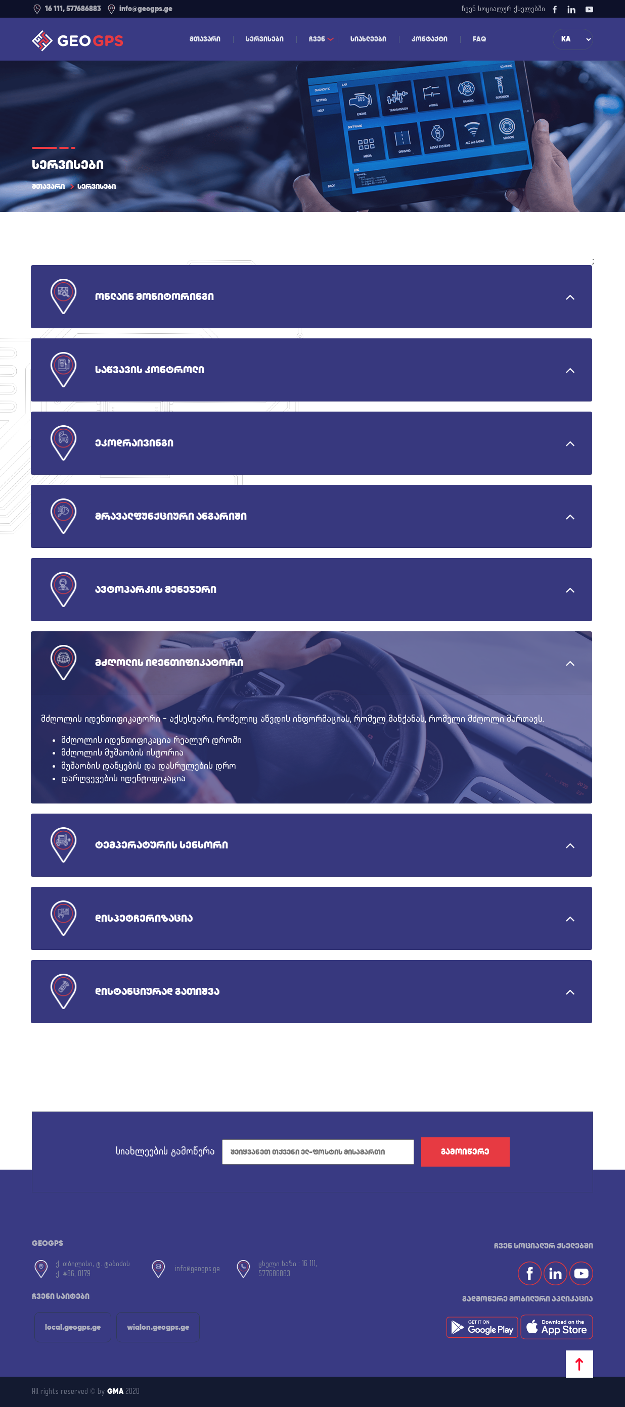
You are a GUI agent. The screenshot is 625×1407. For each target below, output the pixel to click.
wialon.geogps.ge (158, 1327)
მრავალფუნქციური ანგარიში (171, 516)
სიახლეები (368, 39)
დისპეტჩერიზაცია (144, 918)
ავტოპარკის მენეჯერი (155, 589)
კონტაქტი (430, 39)
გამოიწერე (465, 1151)
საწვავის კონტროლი (149, 369)
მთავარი (205, 39)
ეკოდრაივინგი (134, 442)
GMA (115, 1391)
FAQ (479, 39)
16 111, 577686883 (66, 9)
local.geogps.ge (73, 1327)
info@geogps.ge (139, 9)
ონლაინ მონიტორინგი (154, 296)
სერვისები (265, 39)
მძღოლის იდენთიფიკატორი (169, 662)
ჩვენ (317, 39)
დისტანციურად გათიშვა (157, 991)
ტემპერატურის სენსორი (161, 844)
